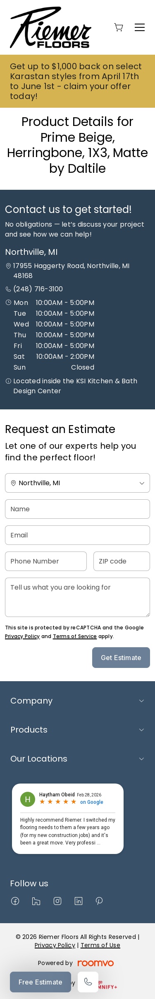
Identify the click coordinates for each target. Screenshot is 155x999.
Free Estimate (40, 982)
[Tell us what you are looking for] (77, 597)
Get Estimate (121, 657)
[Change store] (77, 483)
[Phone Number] (46, 561)
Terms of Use (100, 945)
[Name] (77, 509)
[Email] (77, 535)
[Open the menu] (139, 27)
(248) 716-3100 (38, 289)
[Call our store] (88, 982)
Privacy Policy (22, 636)
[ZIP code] (121, 561)
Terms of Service (75, 636)
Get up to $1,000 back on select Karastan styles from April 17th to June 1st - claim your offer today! (76, 81)
